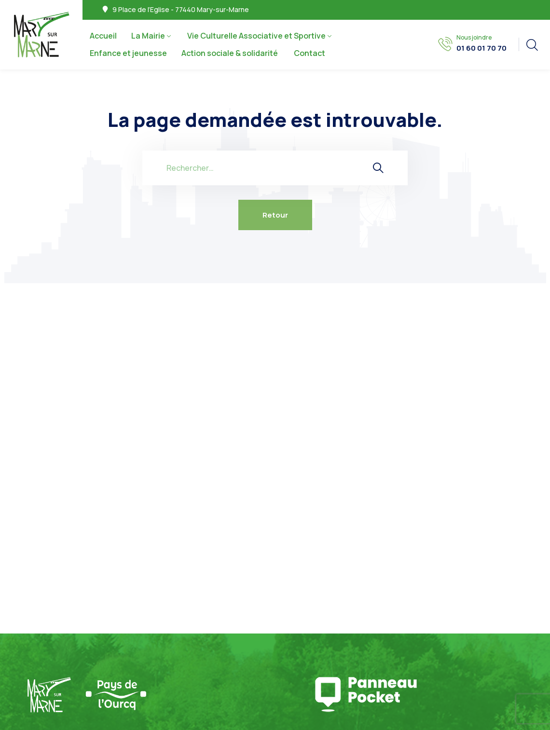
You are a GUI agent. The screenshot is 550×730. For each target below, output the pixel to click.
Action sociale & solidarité (230, 53)
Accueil (103, 35)
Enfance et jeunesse (128, 53)
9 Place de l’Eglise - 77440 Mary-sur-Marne (180, 9)
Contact (309, 53)
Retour (275, 215)
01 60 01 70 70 (481, 48)
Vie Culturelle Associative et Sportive (256, 35)
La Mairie (148, 35)
